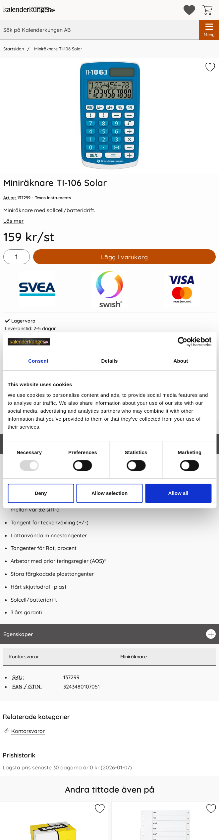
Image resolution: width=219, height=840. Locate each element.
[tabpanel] (109, 529)
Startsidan (13, 48)
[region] (109, 634)
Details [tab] (109, 361)
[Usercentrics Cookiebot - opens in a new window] (182, 342)
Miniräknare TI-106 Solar (57, 48)
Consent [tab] (38, 361)
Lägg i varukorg (124, 257)
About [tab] (181, 361)
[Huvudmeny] (209, 30)
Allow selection (109, 493)
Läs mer (13, 220)
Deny (41, 493)
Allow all (178, 493)
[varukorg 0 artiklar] (209, 10)
